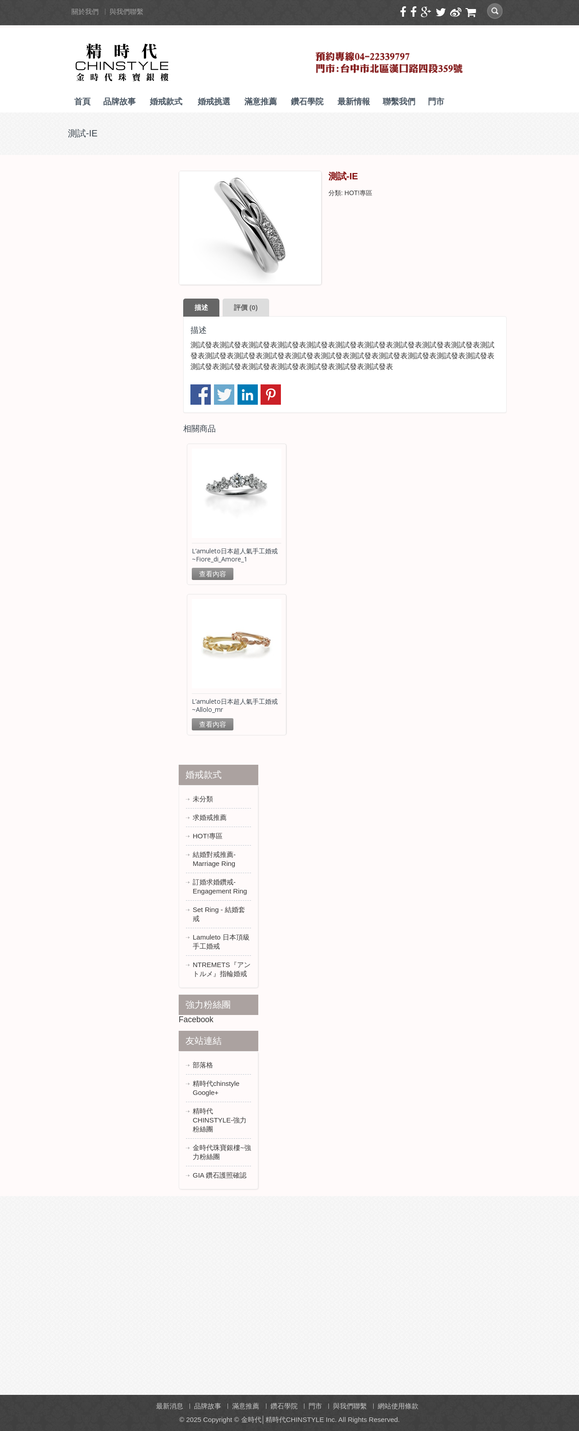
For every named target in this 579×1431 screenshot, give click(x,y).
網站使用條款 (398, 1406)
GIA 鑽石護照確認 (220, 1175)
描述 (201, 307)
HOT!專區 (358, 192)
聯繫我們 (399, 101)
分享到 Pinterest (271, 394)
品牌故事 (119, 101)
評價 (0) (246, 307)
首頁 (82, 101)
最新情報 (353, 101)
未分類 (203, 799)
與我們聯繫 (126, 11)
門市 (436, 101)
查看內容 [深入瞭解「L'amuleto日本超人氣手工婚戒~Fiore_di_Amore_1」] (212, 574)
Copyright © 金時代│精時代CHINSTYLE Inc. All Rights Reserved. (301, 1419)
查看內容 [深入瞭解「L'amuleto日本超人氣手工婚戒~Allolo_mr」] (212, 724)
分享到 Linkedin (247, 394)
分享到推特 (224, 394)
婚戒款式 (166, 101)
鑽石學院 (307, 101)
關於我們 (85, 11)
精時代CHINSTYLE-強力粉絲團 (220, 1120)
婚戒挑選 (214, 101)
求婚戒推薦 (210, 817)
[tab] (201, 308)
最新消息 (169, 1406)
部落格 (203, 1065)
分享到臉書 (200, 394)
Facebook (196, 1019)
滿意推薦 (260, 101)
